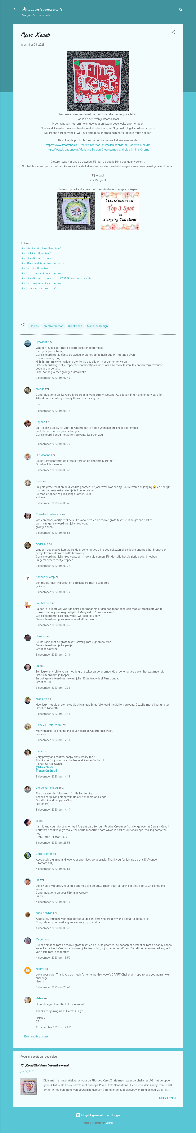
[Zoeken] (181, 10)
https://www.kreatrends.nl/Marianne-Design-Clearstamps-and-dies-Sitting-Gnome (98, 149)
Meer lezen (167, 1098)
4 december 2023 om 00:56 (53, 869)
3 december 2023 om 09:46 (53, 625)
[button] (173, 33)
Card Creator (44, 854)
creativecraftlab (53, 326)
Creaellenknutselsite (48, 514)
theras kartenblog (47, 787)
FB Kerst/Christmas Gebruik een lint (44, 1065)
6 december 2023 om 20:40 (53, 987)
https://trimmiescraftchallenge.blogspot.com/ (40, 248)
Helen (39, 998)
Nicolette (41, 699)
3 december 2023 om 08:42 (53, 470)
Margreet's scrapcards (42, 9)
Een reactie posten (36, 1036)
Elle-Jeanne (43, 455)
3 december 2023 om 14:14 (53, 809)
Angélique (42, 544)
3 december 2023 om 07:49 (53, 378)
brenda (40, 389)
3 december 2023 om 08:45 (53, 503)
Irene (39, 481)
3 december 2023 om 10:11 (53, 654)
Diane (39, 751)
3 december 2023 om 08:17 (53, 411)
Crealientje (42, 342)
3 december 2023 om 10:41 (53, 714)
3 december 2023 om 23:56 (53, 842)
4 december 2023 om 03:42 (53, 928)
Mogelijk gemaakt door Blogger (98, 1115)
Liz (37, 880)
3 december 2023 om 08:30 (53, 444)
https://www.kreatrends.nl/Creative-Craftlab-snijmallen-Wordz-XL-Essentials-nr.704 (98, 145)
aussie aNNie (44, 913)
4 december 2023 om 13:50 (53, 957)
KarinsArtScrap (45, 577)
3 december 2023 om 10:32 (53, 687)
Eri (38, 666)
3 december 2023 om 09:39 (53, 592)
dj (37, 820)
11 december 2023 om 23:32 (54, 1027)
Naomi (40, 969)
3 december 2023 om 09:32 (53, 566)
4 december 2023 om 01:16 (53, 902)
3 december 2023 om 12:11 (53, 740)
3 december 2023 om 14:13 (53, 776)
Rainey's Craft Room (49, 725)
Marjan (40, 939)
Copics (34, 326)
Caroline (41, 636)
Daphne (40, 422)
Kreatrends (75, 326)
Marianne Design (97, 326)
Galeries (109, 1123)
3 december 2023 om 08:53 (53, 532)
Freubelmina (43, 603)
